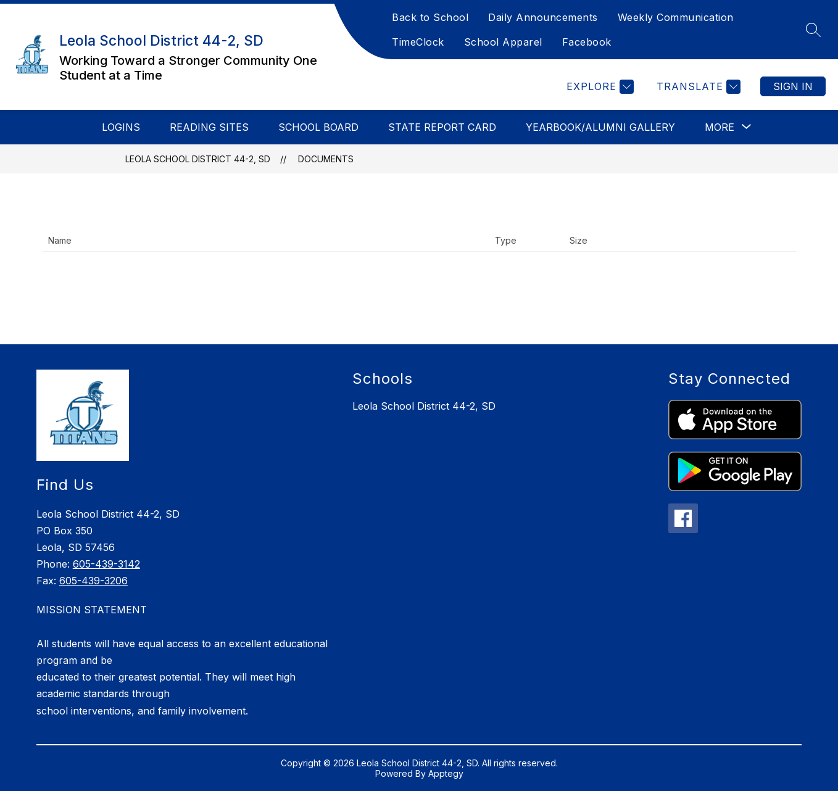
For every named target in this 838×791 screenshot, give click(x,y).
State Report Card (442, 127)
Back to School (430, 17)
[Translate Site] (697, 86)
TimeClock (418, 42)
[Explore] (598, 86)
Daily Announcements (543, 17)
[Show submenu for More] (719, 127)
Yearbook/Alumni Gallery (600, 127)
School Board (318, 127)
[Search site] (813, 29)
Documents (326, 159)
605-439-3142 (106, 564)
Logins (121, 127)
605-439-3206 (93, 580)
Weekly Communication (676, 17)
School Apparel (503, 42)
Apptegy (445, 773)
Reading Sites (209, 127)
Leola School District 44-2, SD (197, 159)
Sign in (793, 86)
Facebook (587, 42)
